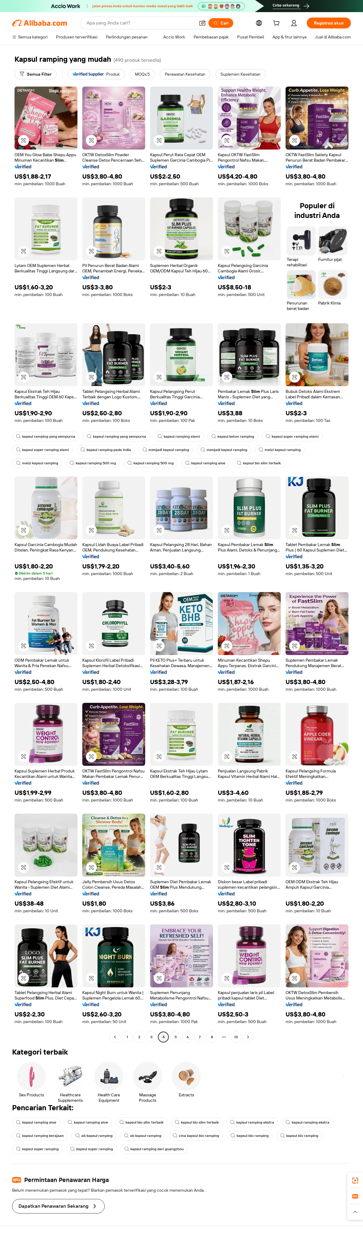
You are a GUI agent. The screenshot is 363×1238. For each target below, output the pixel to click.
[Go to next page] (248, 1037)
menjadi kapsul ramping (165, 449)
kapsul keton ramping (232, 436)
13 (236, 1037)
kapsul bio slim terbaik (259, 463)
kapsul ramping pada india (105, 449)
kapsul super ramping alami (292, 436)
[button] (202, 23)
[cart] (277, 23)
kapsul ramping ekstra (252, 1122)
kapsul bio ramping (250, 1135)
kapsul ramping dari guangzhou (154, 1149)
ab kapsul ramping (94, 1135)
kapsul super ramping (37, 1149)
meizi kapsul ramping (280, 449)
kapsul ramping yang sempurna (45, 436)
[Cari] (220, 23)
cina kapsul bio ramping (196, 1135)
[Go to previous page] (115, 1037)
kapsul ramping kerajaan (40, 1135)
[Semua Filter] (36, 74)
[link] (355, 1180)
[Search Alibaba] (140, 23)
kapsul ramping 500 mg (93, 463)
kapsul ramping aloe (205, 463)
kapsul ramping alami (179, 436)
